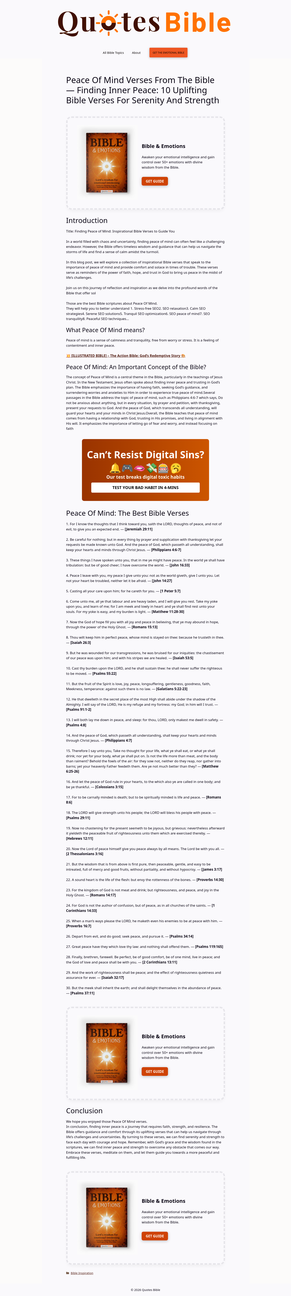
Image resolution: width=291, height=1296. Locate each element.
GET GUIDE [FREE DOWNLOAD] (155, 181)
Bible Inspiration (82, 1273)
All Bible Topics (113, 53)
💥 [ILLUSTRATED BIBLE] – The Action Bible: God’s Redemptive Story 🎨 (126, 355)
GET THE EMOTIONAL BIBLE (168, 52)
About (136, 53)
